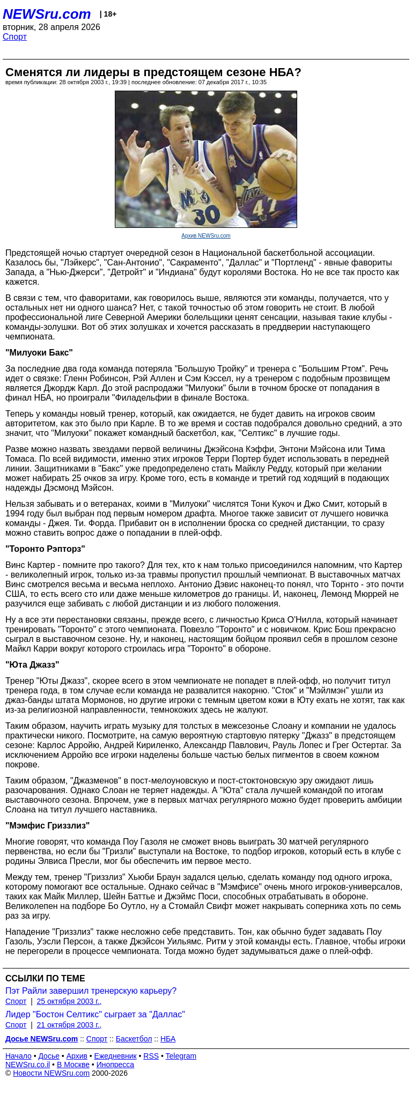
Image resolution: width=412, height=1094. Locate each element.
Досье (49, 1056)
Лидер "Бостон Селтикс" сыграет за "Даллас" (95, 1014)
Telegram (181, 1056)
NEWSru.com (47, 14)
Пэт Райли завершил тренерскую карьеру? (90, 990)
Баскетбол (134, 1038)
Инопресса (116, 1064)
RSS (151, 1056)
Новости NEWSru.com (51, 1073)
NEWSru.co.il (27, 1064)
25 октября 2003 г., (69, 1001)
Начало (18, 1056)
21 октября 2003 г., (69, 1025)
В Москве (73, 1064)
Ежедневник (115, 1056)
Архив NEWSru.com (205, 236)
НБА (167, 1038)
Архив (77, 1056)
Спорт (15, 36)
